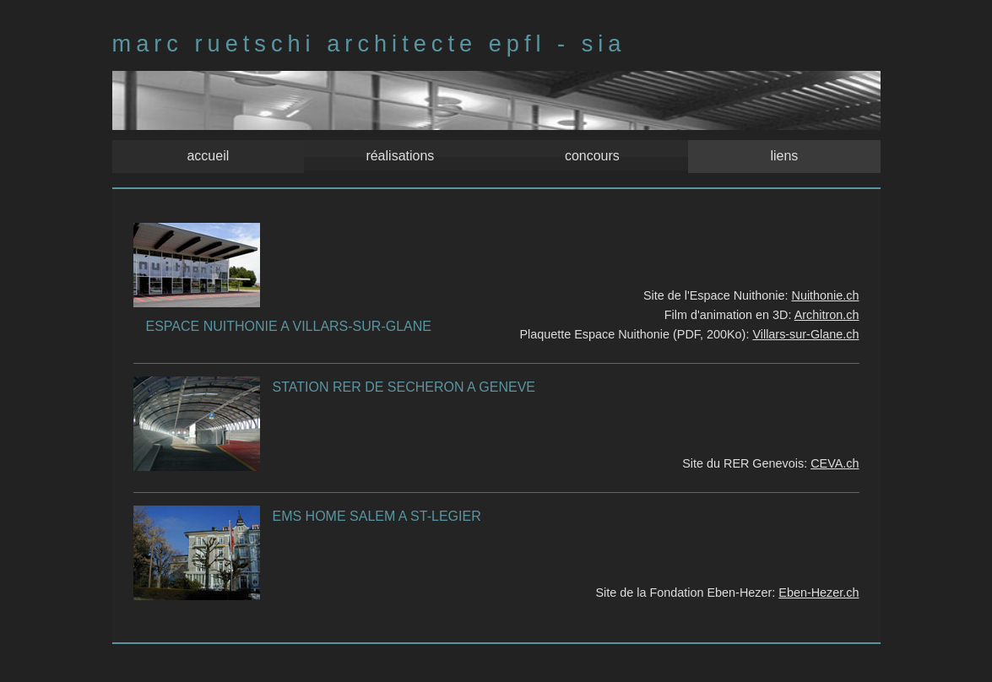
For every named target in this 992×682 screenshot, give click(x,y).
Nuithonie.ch (825, 295)
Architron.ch (826, 315)
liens (782, 155)
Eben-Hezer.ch (818, 592)
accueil (210, 155)
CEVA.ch (834, 463)
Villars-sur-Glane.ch (805, 334)
